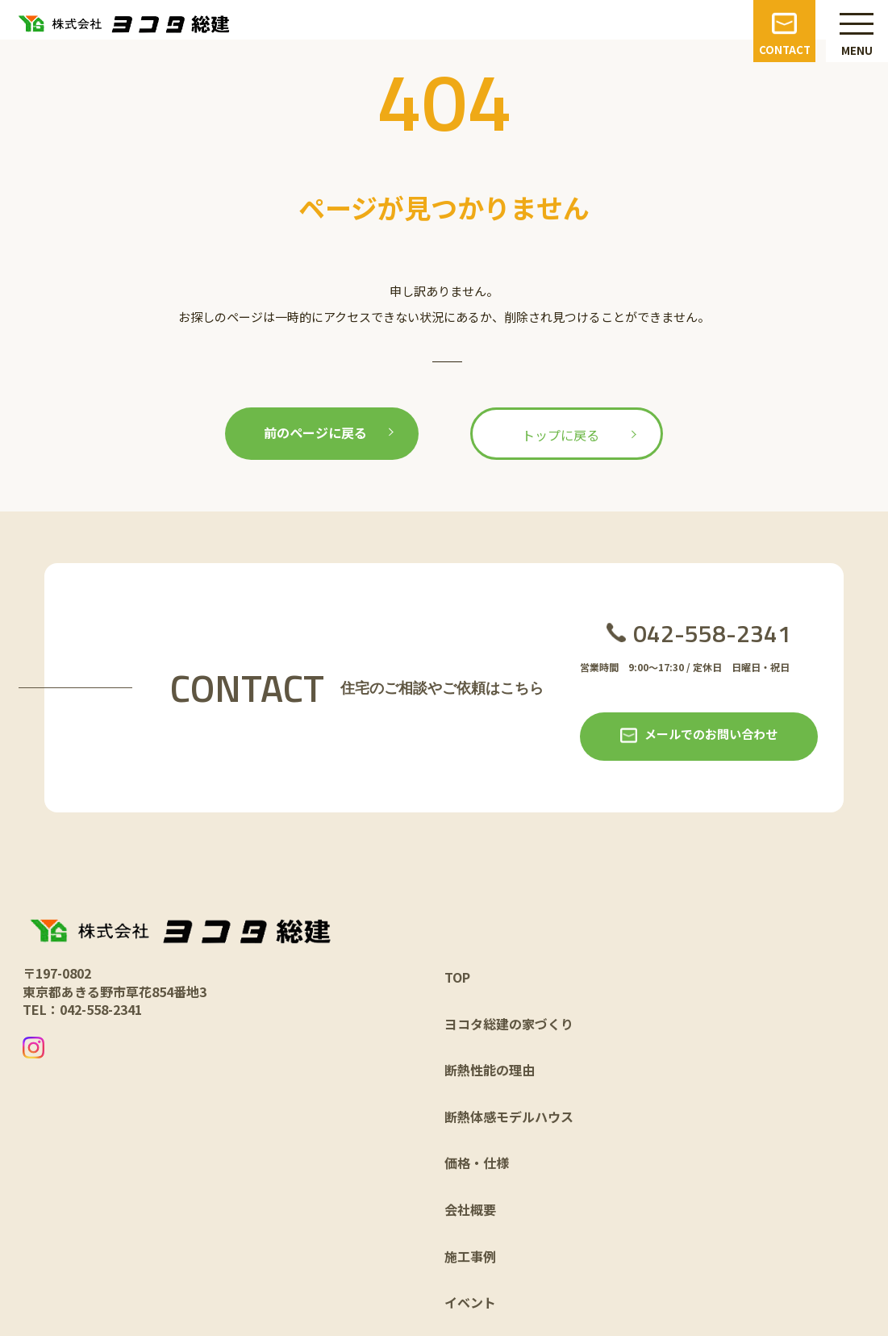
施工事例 (470, 1256)
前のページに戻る (315, 432)
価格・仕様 (476, 1162)
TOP (457, 977)
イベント (470, 1302)
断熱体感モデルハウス (508, 1116)
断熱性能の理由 (489, 1069)
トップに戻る (560, 435)
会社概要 (470, 1209)
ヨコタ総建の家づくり (508, 1023)
